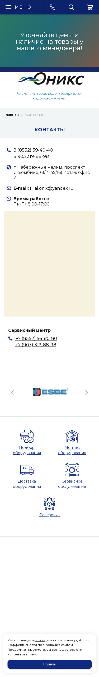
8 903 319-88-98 (31, 156)
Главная (11, 114)
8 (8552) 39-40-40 (33, 150)
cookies (40, 640)
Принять (49, 664)
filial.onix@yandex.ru (52, 188)
